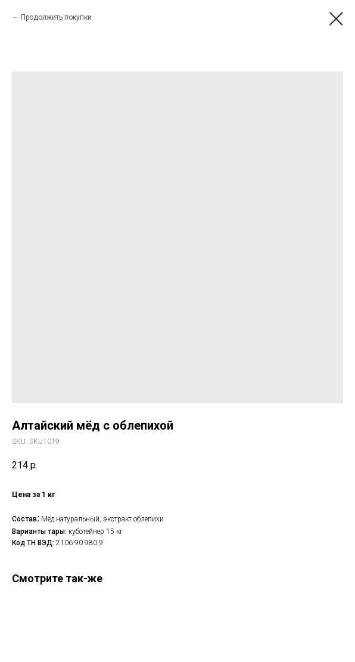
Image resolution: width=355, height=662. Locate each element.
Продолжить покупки (56, 17)
